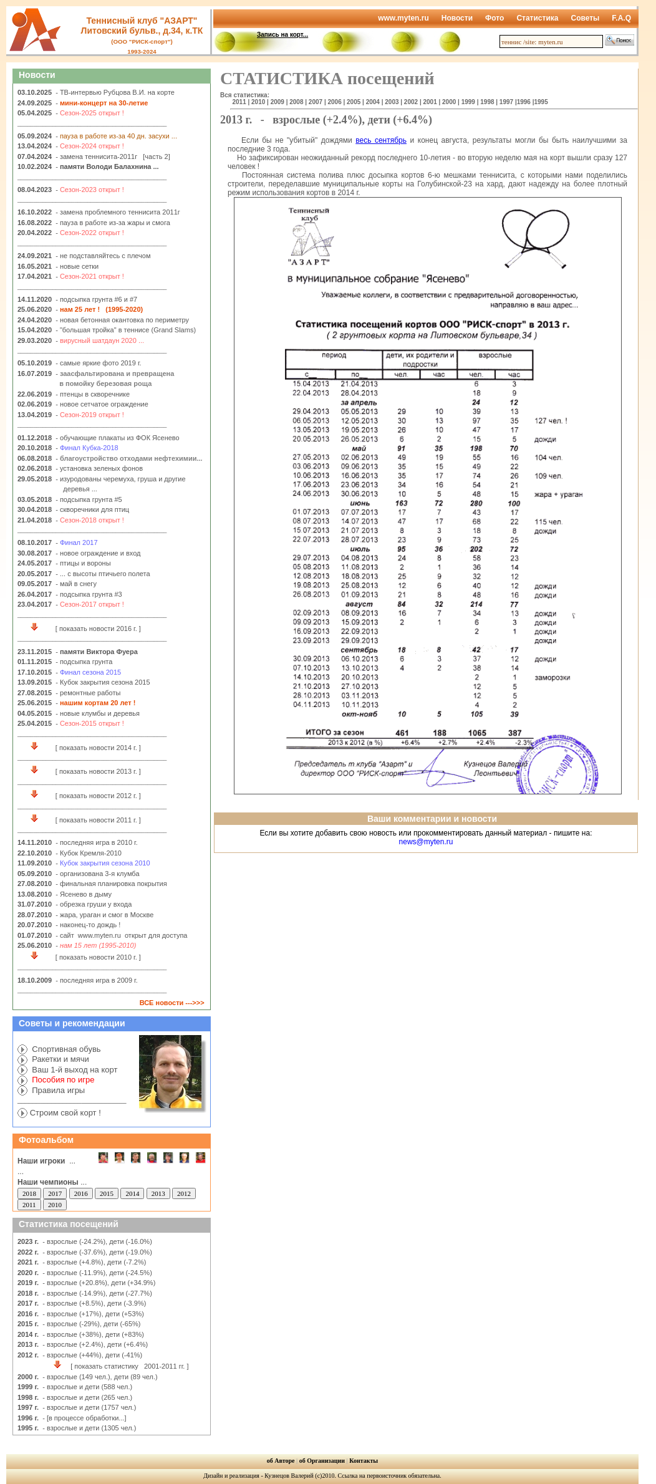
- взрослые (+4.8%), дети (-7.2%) (94, 1262)
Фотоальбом (46, 1140)
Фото (494, 18)
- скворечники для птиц (92, 509)
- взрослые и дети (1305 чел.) (88, 1428)
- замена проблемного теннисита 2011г (118, 212)
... (52, 1182)
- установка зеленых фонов (99, 468)
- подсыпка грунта (84, 661)
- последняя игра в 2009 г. (97, 980)
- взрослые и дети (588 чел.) (86, 1386)
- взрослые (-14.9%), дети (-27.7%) (96, 1293)
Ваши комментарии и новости (432, 819)
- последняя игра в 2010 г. (97, 842)
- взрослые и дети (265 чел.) (86, 1397)
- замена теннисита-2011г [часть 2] (113, 156)
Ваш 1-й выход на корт (74, 1069)
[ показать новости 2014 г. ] (81, 747)
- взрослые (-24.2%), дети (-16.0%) (96, 1241)
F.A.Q (621, 18)
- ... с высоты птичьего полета (103, 573)
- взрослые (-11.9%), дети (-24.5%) (96, 1272)
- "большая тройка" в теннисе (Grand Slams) (126, 330)
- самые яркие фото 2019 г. (98, 363)
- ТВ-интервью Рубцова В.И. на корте (115, 92)
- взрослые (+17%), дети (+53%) (93, 1314)
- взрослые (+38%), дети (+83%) (93, 1334)
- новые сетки (77, 266)
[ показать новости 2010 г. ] (81, 957)
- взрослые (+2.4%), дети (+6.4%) (95, 1344)
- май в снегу (76, 583)
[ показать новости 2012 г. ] (81, 795)
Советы (585, 18)
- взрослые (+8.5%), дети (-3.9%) (94, 1303)
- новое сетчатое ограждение (102, 404)
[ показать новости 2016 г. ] (81, 628)
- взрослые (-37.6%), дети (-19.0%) (96, 1252)
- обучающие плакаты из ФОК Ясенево (117, 437)
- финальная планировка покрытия (111, 883)
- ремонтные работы (88, 692)
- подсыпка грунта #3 (89, 594)
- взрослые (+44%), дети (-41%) (92, 1355)
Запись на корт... (282, 34)
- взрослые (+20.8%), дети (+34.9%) (98, 1282)
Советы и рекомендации (72, 1023)
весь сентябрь (381, 140)
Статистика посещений (68, 1224)
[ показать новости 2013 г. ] (81, 771)
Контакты (363, 1460)
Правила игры (57, 1090)
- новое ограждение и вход (98, 553)
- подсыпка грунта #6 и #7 (96, 299)
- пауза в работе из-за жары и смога (113, 222)
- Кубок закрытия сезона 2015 (103, 682)
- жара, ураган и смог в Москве (104, 914)
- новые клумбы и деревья (98, 713)
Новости (457, 18)
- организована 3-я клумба (97, 873)
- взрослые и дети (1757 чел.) (88, 1407)
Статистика (537, 18)
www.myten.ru (403, 18)
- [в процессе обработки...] (83, 1418)
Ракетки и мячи (59, 1059)
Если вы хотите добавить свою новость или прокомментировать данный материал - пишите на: (425, 837)
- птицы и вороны (83, 563)
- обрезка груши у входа (93, 904)
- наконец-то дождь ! (88, 924)
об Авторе (281, 1460)
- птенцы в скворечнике (93, 394)
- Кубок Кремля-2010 (88, 853)
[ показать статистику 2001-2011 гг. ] (105, 1366)
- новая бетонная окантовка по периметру (122, 320)
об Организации (322, 1460)
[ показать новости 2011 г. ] (81, 820)
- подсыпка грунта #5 (89, 499)
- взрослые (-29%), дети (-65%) (91, 1323)
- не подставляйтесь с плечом (103, 255)
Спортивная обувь (65, 1049)
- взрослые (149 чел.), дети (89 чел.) (99, 1376)
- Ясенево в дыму (83, 894)
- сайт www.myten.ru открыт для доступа (121, 935)
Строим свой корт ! (65, 1112)
